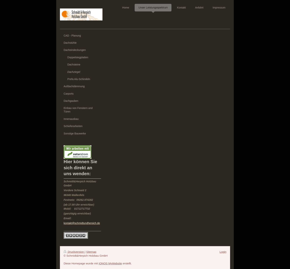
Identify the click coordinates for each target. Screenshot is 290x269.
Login (223, 251)
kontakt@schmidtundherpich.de (82, 223)
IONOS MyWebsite (110, 263)
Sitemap (91, 251)
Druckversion (74, 251)
